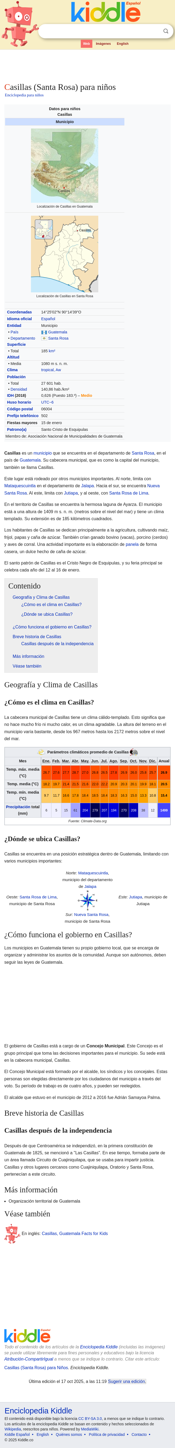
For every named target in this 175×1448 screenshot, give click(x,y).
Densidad (18, 389)
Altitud (13, 357)
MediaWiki (90, 1429)
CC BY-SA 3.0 (90, 1418)
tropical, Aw (51, 370)
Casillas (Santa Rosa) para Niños (36, 1367)
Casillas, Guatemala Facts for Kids (75, 1233)
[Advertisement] (87, 65)
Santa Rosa (58, 338)
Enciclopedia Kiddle (99, 1347)
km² (52, 351)
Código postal (20, 409)
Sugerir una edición (126, 1381)
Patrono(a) (16, 429)
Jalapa (87, 485)
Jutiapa (71, 493)
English (122, 44)
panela (132, 544)
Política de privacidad (107, 1434)
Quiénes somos (69, 1434)
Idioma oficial (19, 319)
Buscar (165, 31)
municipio (43, 453)
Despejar (154, 31)
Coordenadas (19, 312)
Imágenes (103, 44)
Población (16, 377)
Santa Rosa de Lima (128, 493)
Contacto (139, 1434)
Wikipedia (13, 1429)
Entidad (14, 325)
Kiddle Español (17, 1434)
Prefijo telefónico (22, 416)
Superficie (16, 344)
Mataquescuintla (20, 485)
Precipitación (18, 807)
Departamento (22, 338)
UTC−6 (47, 402)
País (14, 332)
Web (86, 44)
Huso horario (19, 402)
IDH (10, 395)
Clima (12, 370)
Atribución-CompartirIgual (28, 1359)
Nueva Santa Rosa (91, 914)
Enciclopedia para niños (24, 95)
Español (48, 319)
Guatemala (57, 332)
